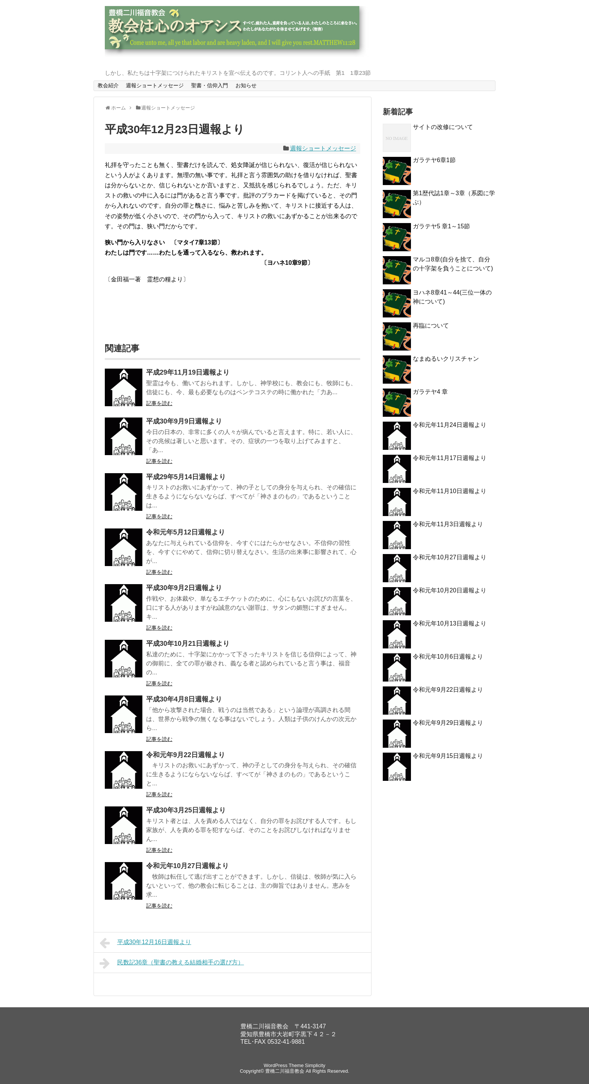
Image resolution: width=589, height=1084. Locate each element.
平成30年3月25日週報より (186, 810)
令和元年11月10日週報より (449, 491)
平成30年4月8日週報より (184, 699)
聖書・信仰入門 (209, 85)
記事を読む (159, 403)
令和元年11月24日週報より (449, 425)
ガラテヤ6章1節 (434, 160)
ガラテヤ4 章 (430, 392)
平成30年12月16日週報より (145, 943)
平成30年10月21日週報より (188, 643)
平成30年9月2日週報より (184, 588)
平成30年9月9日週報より (184, 421)
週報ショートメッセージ (155, 85)
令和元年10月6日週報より (448, 656)
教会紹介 (108, 85)
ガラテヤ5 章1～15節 (441, 226)
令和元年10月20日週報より (449, 590)
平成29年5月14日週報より (186, 477)
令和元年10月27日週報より (187, 866)
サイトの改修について (443, 127)
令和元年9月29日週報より (448, 723)
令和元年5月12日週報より (185, 532)
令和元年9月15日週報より (448, 756)
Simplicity (315, 1065)
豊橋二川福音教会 (284, 1071)
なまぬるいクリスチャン (446, 358)
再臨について (431, 325)
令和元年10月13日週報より (449, 623)
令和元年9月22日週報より (185, 755)
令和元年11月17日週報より (449, 458)
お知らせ (246, 85)
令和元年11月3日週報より (448, 524)
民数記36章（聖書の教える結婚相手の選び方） (172, 963)
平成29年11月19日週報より (188, 372)
